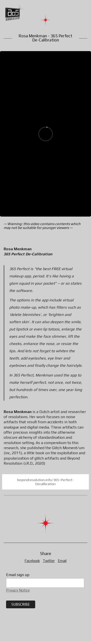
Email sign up (17, 574)
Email (62, 561)
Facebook (32, 561)
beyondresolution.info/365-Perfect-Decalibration (45, 482)
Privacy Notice (18, 590)
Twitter (49, 561)
